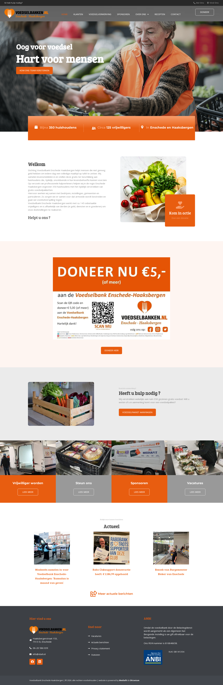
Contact (176, 14)
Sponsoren (123, 14)
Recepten (160, 14)
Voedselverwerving (100, 14)
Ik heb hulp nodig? (13, 3)
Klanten (78, 14)
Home (64, 14)
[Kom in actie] (180, 205)
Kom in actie (180, 213)
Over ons (142, 14)
